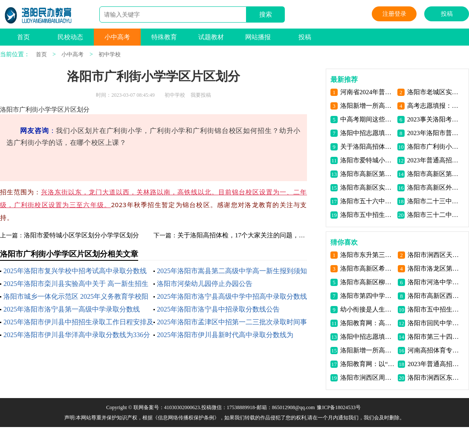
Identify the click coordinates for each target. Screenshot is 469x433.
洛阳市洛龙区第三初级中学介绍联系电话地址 (435, 268)
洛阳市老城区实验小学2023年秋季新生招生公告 (434, 92)
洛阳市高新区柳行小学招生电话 (367, 282)
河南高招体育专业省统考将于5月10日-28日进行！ (435, 350)
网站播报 (258, 37)
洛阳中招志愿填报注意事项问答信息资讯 (367, 133)
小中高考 (117, 37)
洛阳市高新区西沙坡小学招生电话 (435, 295)
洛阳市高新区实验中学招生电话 (367, 187)
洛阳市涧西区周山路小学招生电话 (367, 377)
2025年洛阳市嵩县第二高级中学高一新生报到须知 (232, 270)
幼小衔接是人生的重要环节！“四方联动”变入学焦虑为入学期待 (367, 309)
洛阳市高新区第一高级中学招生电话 (367, 173)
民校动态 (70, 37)
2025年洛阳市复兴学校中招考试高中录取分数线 (75, 270)
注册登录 (394, 14)
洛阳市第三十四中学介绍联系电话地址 (435, 336)
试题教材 (211, 37)
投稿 (447, 14)
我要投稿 (201, 95)
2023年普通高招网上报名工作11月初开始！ (434, 160)
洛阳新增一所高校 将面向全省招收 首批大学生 (367, 105)
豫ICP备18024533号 (339, 407)
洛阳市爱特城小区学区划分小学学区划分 (81, 235)
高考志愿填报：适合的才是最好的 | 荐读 (434, 105)
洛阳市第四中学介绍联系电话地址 (367, 295)
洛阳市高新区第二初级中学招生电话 (434, 173)
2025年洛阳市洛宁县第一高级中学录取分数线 (71, 309)
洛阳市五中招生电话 (367, 214)
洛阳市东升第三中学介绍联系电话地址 (367, 254)
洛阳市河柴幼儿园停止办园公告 (204, 283)
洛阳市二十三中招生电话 (434, 201)
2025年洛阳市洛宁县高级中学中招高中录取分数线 (232, 296)
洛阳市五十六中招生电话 (367, 201)
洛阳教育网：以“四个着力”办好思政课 (367, 364)
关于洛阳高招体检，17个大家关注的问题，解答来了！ (254, 235)
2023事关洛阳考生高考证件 (434, 119)
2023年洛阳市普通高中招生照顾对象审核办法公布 (434, 133)
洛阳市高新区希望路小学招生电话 (367, 268)
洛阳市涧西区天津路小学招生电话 (435, 254)
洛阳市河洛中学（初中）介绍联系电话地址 (435, 282)
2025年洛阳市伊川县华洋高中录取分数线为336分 (76, 334)
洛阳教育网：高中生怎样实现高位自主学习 (367, 323)
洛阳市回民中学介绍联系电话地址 (435, 323)
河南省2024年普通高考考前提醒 (367, 92)
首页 (23, 37)
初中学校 (109, 54)
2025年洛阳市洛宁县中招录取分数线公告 (218, 309)
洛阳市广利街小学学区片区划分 (434, 146)
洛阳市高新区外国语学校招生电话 (434, 187)
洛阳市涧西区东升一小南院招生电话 (435, 377)
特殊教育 (164, 37)
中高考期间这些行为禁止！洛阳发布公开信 (367, 119)
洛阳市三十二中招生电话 (434, 214)
